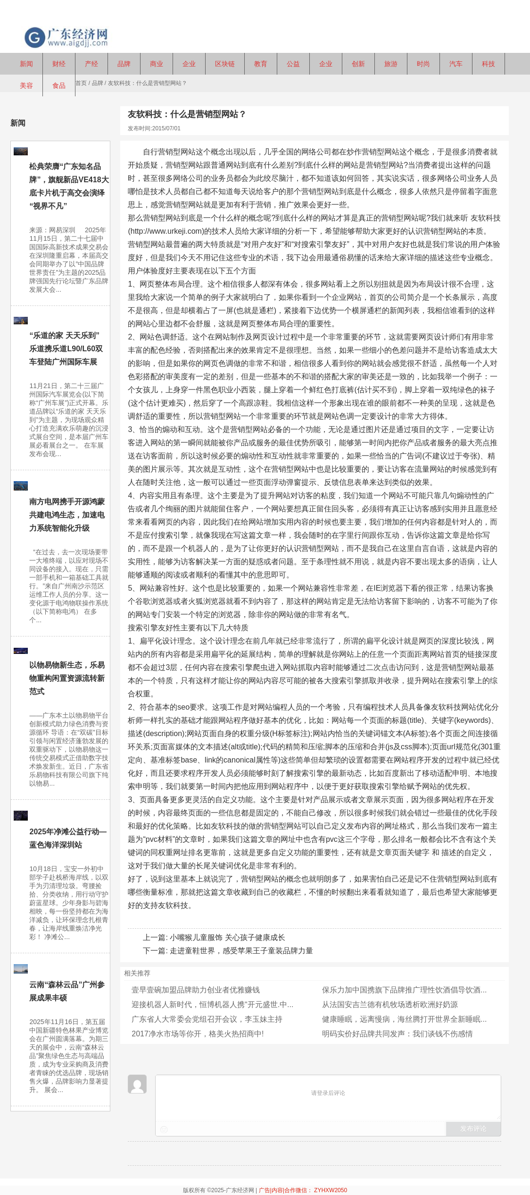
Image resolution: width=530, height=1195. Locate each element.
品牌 (97, 83)
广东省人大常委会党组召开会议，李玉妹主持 (207, 1019)
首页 (81, 83)
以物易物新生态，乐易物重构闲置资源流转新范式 (67, 678)
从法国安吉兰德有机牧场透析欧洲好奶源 (390, 1004)
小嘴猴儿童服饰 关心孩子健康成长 (227, 937)
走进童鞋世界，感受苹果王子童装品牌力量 (241, 951)
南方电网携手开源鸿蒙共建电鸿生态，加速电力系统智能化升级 (67, 515)
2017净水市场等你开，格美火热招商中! (198, 1034)
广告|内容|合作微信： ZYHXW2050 (303, 1190)
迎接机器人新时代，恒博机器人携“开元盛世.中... (212, 1004)
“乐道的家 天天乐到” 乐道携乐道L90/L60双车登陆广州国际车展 (66, 348)
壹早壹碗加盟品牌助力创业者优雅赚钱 (196, 990)
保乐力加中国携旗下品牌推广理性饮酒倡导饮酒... (404, 990)
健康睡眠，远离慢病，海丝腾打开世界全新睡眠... (404, 1019)
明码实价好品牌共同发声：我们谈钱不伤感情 (397, 1034)
